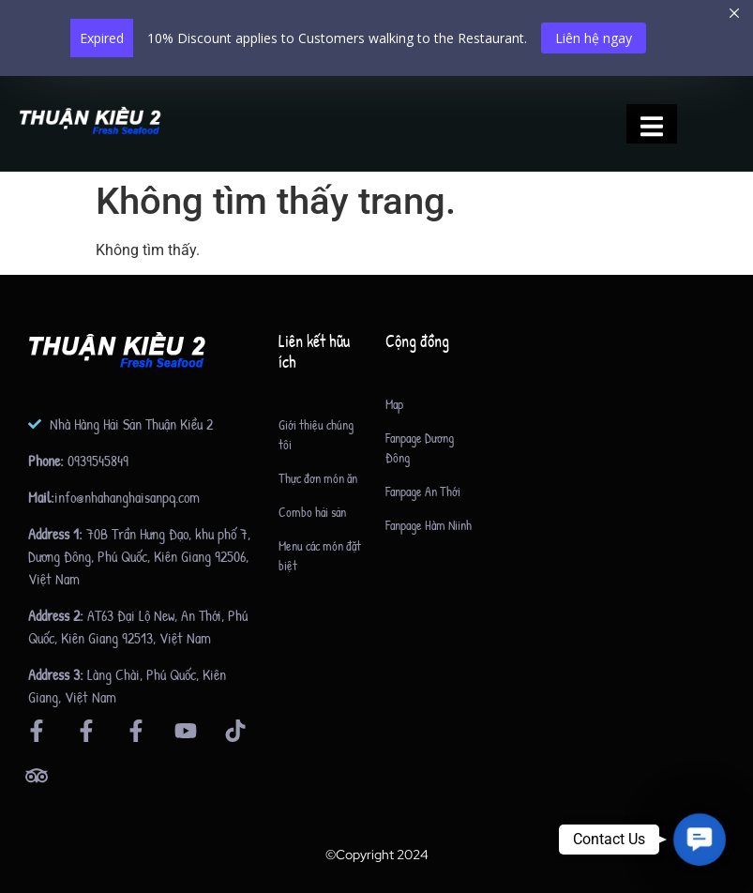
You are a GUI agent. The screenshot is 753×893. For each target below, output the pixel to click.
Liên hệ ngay (593, 38)
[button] (699, 839)
